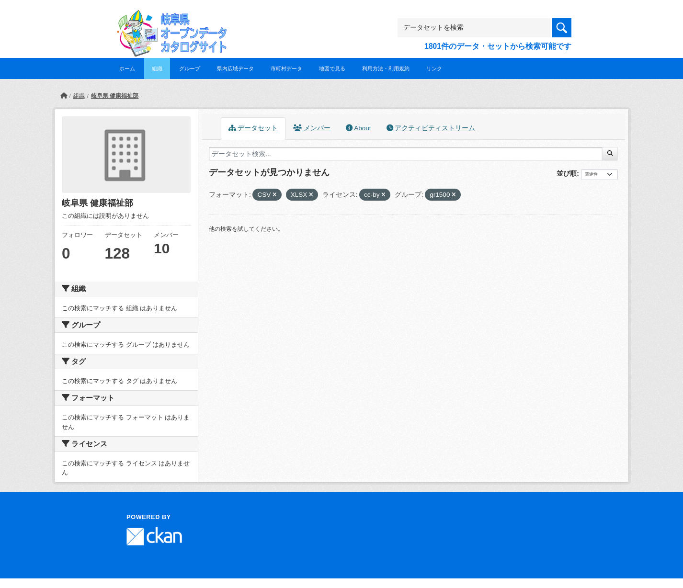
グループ (189, 68)
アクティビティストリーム (431, 128)
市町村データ (286, 68)
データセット (253, 128)
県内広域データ (235, 68)
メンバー (311, 128)
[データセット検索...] (406, 153)
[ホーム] (63, 95)
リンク (434, 68)
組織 (157, 68)
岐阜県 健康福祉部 (114, 95)
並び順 (567, 173)
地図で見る (332, 68)
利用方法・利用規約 (386, 68)
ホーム (127, 68)
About (358, 128)
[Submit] (610, 153)
